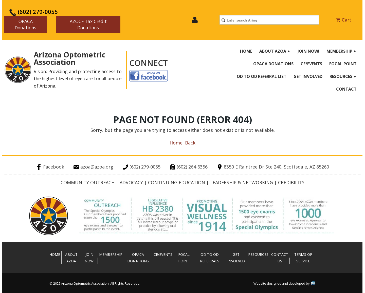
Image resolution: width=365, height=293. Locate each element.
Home (176, 143)
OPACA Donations (25, 24)
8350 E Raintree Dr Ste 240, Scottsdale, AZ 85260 (273, 167)
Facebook (50, 167)
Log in (194, 20)
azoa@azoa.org (93, 167)
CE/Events (163, 254)
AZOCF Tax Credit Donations (88, 24)
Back (190, 143)
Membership (110, 254)
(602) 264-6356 (189, 167)
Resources (258, 254)
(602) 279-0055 (33, 11)
